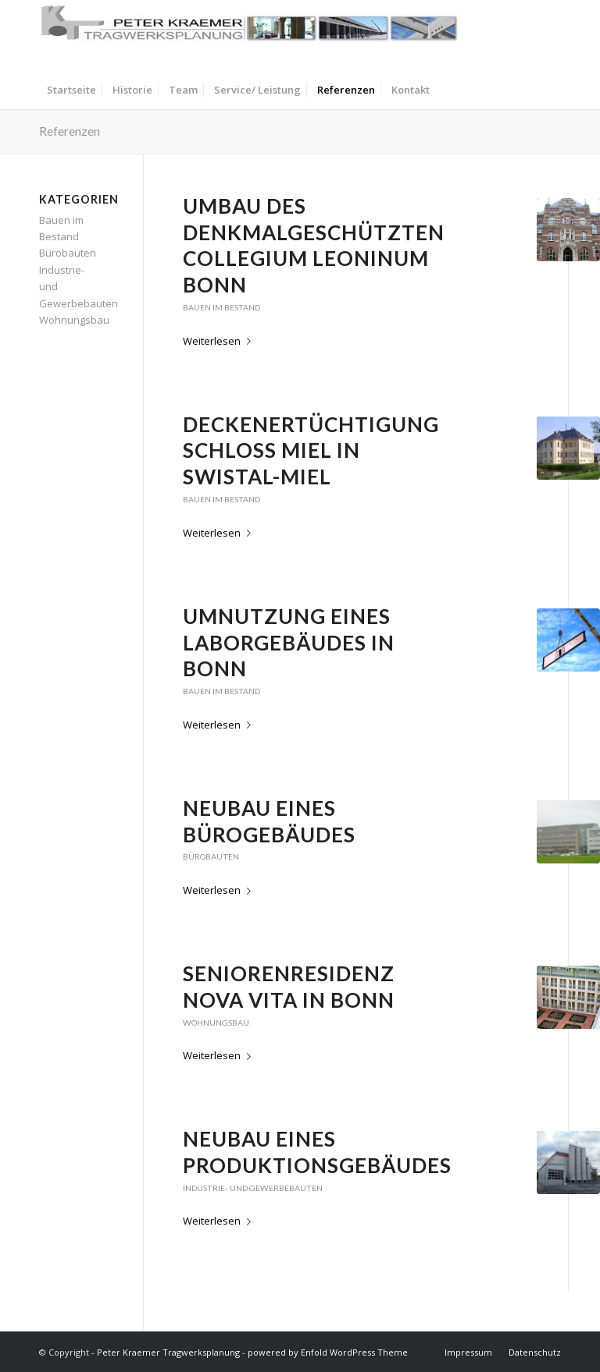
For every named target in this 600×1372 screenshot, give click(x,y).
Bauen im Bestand (221, 307)
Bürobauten (211, 856)
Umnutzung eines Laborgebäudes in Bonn (289, 643)
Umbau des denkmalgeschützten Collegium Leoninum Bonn (314, 245)
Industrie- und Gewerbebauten (253, 1188)
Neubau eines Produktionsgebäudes (317, 1152)
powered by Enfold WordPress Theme (328, 1352)
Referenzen (69, 130)
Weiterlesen (220, 341)
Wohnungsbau (216, 1022)
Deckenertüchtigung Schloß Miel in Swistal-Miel (311, 451)
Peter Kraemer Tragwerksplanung (168, 1352)
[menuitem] (71, 89)
